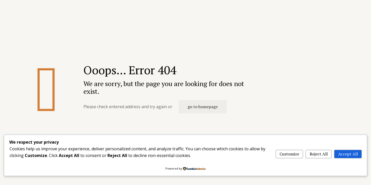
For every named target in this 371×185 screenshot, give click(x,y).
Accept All (348, 154)
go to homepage (203, 106)
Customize (289, 154)
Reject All (319, 154)
